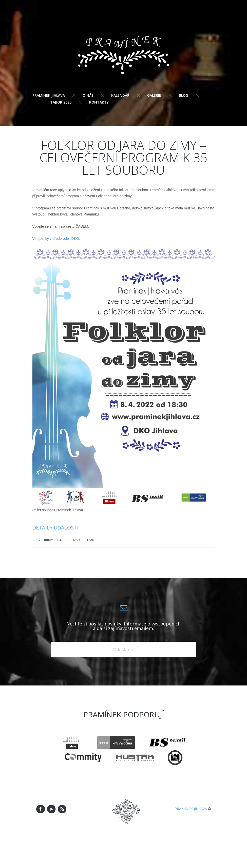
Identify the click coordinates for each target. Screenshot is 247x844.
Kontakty (99, 102)
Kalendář (120, 95)
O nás (88, 95)
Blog (183, 95)
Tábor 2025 (60, 102)
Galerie (154, 95)
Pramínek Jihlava (48, 95)
